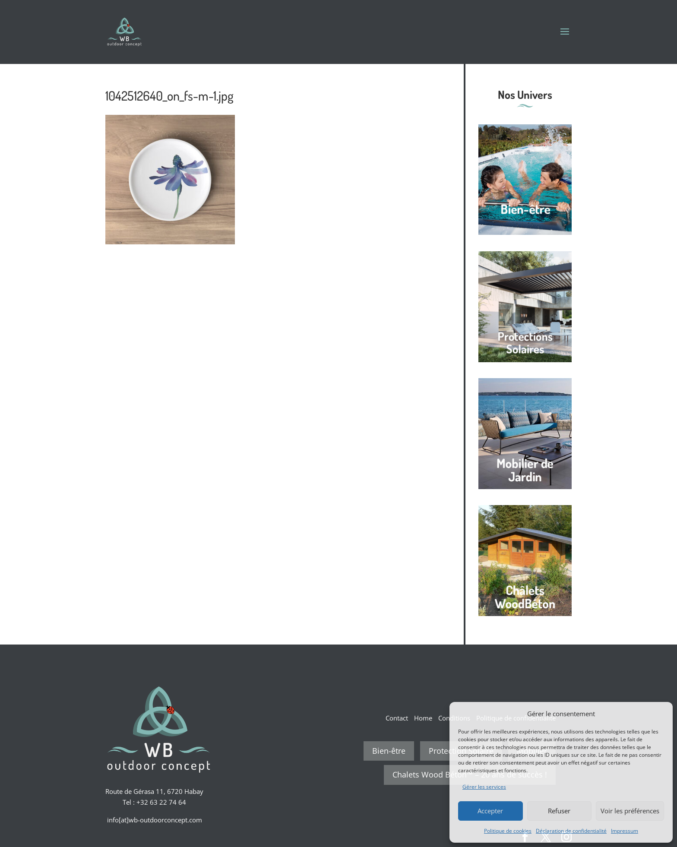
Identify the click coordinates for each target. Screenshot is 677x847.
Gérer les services (484, 786)
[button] (659, 713)
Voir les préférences (630, 810)
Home (423, 718)
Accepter (490, 810)
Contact (397, 718)
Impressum (624, 830)
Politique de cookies (507, 830)
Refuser (559, 810)
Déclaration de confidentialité (571, 830)
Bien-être (388, 751)
